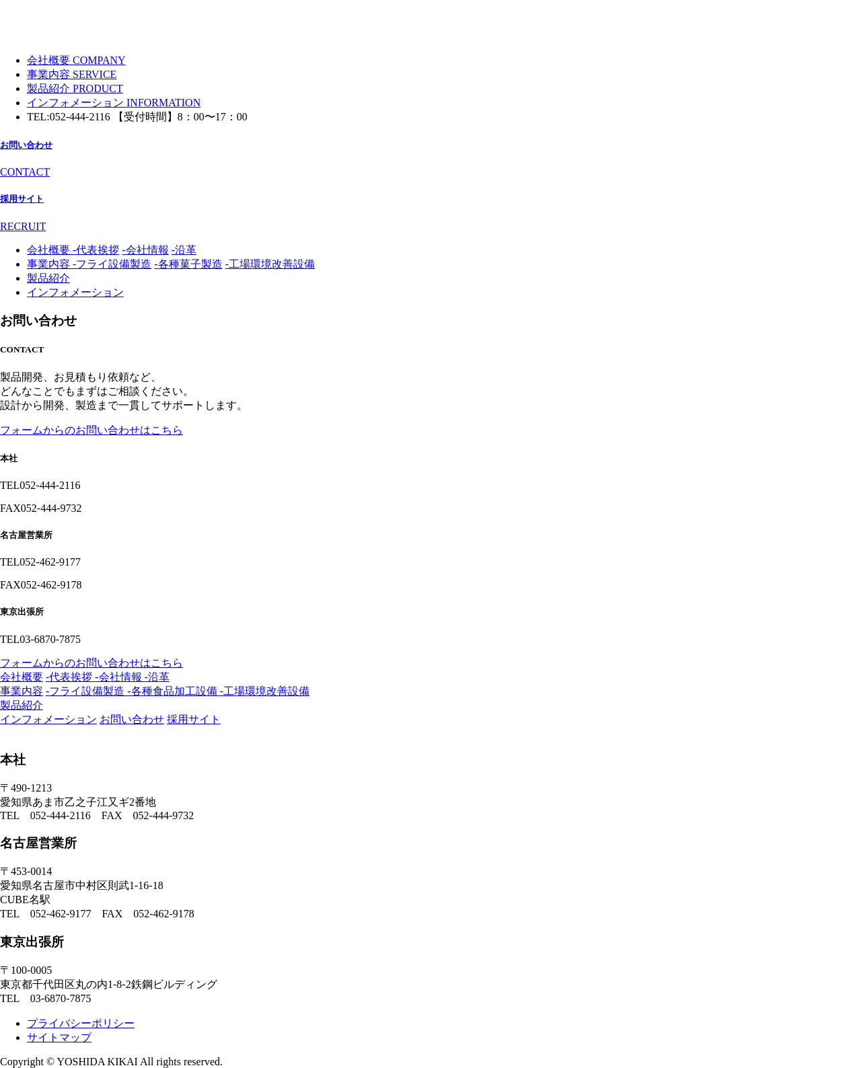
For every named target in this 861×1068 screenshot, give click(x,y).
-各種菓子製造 (188, 264)
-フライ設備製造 (112, 264)
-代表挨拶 (96, 250)
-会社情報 (145, 250)
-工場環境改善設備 (270, 264)
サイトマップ (59, 1037)
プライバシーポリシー (81, 1023)
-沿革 (184, 250)
